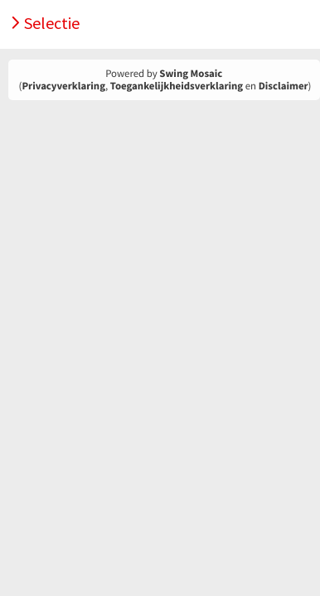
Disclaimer (283, 86)
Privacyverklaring (63, 86)
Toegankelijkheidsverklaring (176, 86)
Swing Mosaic (190, 73)
